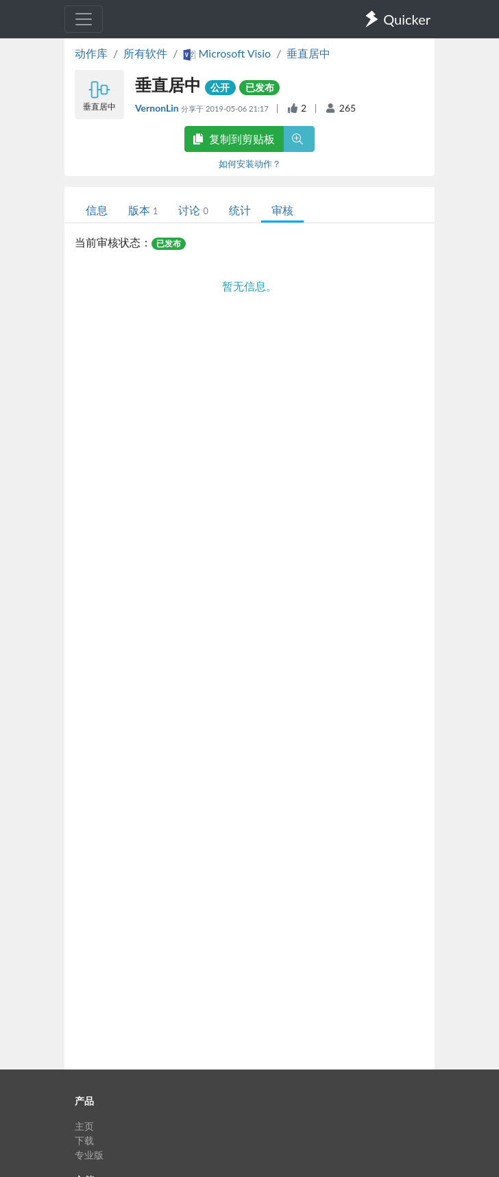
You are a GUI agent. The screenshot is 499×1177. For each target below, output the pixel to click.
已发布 (259, 87)
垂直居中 (308, 53)
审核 (282, 209)
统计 (240, 209)
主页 (84, 1126)
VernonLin (158, 108)
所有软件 (145, 53)
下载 (84, 1140)
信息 (97, 209)
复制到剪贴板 (233, 138)
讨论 (193, 209)
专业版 (89, 1155)
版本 (143, 209)
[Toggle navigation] (83, 19)
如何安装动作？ (250, 163)
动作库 (91, 53)
